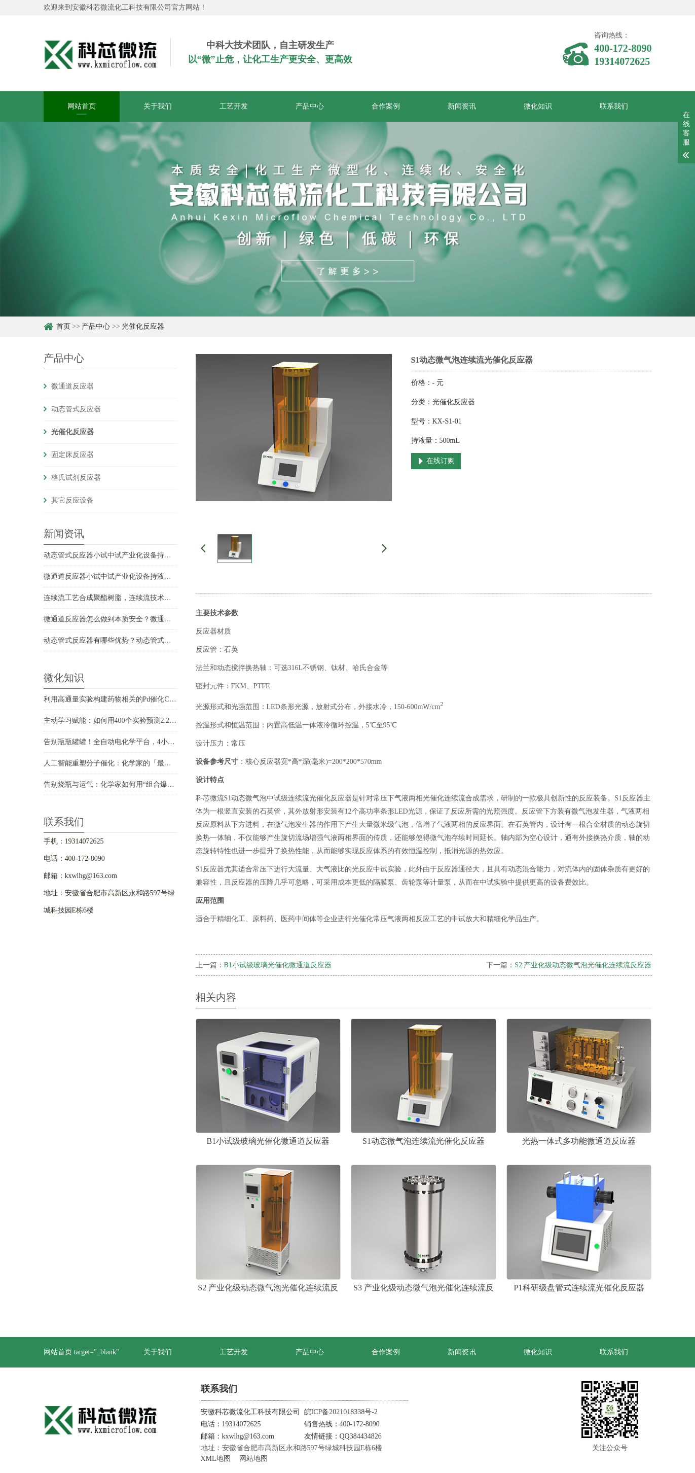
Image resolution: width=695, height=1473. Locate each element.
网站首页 (81, 106)
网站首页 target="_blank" (81, 1352)
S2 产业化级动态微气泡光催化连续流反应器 (583, 965)
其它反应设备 (72, 500)
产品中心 (310, 106)
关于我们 (157, 106)
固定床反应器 (72, 455)
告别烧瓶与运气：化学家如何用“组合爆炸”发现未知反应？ (135, 784)
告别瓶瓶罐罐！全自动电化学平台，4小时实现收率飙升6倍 (136, 742)
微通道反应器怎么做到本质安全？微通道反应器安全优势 (132, 619)
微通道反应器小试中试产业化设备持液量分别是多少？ (129, 576)
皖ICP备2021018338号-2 (341, 1412)
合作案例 (386, 106)
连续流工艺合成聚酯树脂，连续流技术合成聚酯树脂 (125, 598)
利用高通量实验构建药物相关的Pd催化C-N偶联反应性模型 (135, 699)
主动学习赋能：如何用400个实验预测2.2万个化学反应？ (132, 720)
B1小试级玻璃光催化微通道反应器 (278, 965)
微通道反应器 (72, 386)
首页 (63, 326)
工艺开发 (234, 106)
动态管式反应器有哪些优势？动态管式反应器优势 (122, 640)
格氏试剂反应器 (76, 477)
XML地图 (216, 1458)
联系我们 (614, 106)
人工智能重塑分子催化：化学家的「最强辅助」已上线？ (132, 763)
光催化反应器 (143, 326)
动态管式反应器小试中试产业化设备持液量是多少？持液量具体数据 (150, 555)
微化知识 (538, 106)
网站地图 (253, 1458)
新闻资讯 (462, 106)
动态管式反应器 (76, 409)
